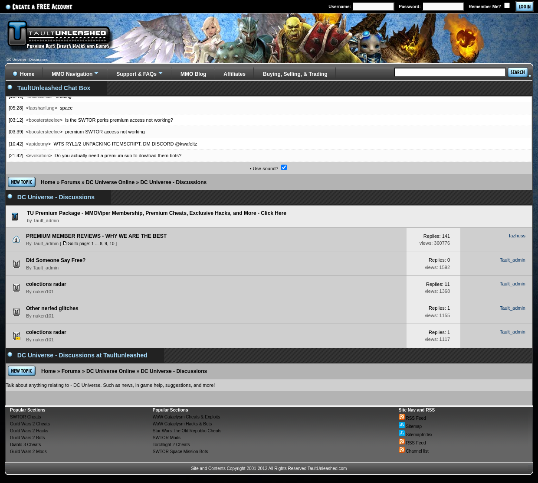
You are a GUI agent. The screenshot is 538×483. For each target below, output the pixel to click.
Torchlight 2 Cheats (171, 444)
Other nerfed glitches (52, 308)
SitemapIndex (416, 434)
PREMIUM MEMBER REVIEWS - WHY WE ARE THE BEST (96, 236)
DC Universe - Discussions (173, 182)
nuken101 (43, 291)
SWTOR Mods (166, 437)
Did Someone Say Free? (55, 260)
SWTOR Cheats (25, 417)
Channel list (414, 451)
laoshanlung (41, 107)
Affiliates (234, 74)
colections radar (46, 284)
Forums (70, 182)
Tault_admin (46, 243)
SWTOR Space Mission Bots (180, 451)
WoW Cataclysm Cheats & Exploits (186, 417)
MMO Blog (193, 74)
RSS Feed (412, 418)
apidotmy (38, 143)
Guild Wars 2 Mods (28, 451)
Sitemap (410, 426)
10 (111, 243)
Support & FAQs (136, 74)
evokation (39, 155)
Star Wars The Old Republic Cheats (187, 430)
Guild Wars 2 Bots (27, 437)
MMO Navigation (72, 74)
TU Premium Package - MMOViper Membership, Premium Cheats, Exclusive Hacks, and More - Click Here (156, 213)
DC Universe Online (110, 182)
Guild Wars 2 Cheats (30, 423)
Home (48, 182)
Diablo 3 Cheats (25, 444)
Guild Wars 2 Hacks (29, 430)
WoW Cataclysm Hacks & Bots (182, 423)
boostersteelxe (44, 120)
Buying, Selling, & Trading (295, 74)
